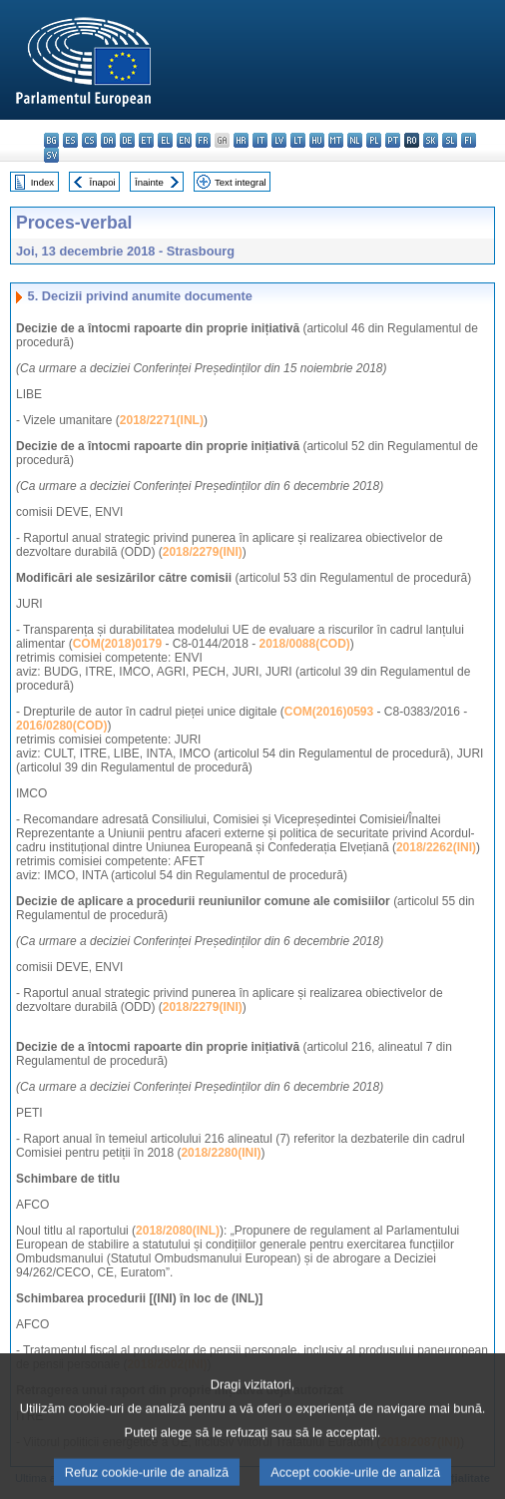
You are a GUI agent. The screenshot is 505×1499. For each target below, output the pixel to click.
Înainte (149, 182)
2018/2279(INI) (203, 552)
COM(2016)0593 (328, 712)
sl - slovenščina (449, 140)
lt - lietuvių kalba (297, 140)
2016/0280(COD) (61, 726)
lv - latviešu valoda (278, 140)
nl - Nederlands (354, 140)
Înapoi (103, 182)
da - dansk (108, 140)
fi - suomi (468, 140)
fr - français (203, 140)
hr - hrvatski (241, 140)
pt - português (392, 140)
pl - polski (373, 140)
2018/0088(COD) (303, 644)
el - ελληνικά (165, 140)
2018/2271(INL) (162, 420)
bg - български (51, 140)
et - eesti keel (146, 140)
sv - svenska (51, 155)
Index (42, 182)
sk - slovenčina (430, 140)
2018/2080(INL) (178, 1231)
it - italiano (259, 140)
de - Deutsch (127, 140)
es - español (70, 140)
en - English (184, 140)
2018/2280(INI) (220, 1153)
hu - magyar (316, 140)
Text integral (240, 182)
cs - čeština (89, 140)
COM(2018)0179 (117, 644)
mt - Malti (335, 140)
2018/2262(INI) (436, 847)
